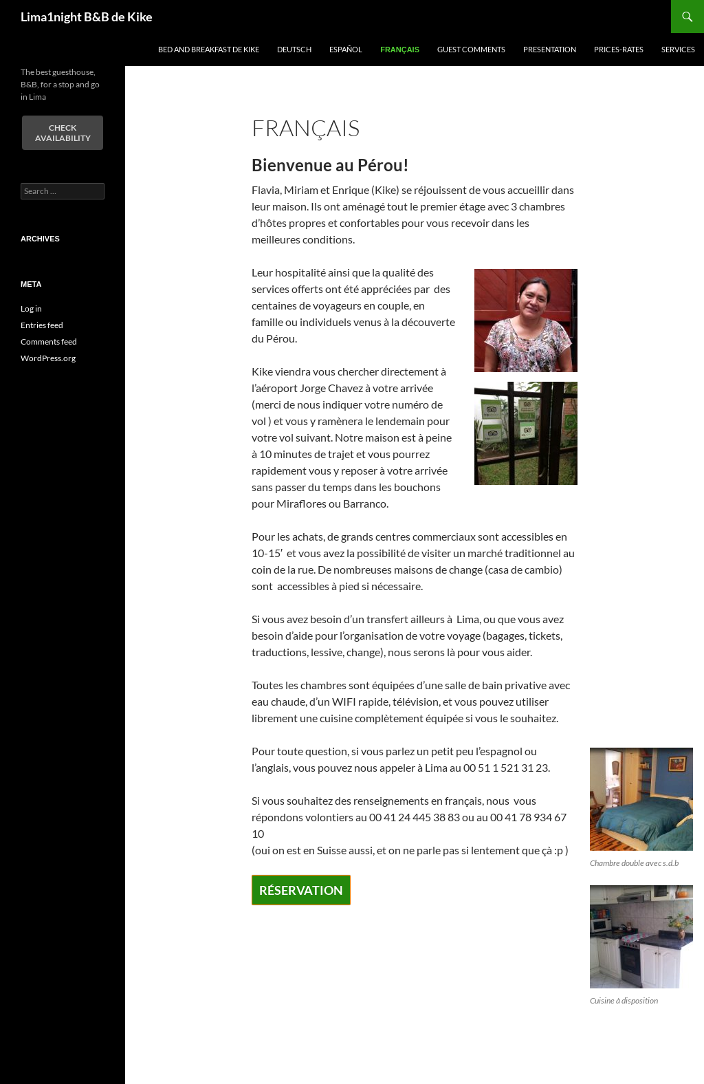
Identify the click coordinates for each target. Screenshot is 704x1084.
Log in (31, 308)
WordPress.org (48, 358)
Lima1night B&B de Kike (87, 16)
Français (399, 49)
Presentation (549, 49)
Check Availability (63, 132)
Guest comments (471, 49)
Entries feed (42, 325)
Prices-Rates (619, 49)
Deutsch (294, 49)
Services (678, 49)
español (345, 49)
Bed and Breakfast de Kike (208, 49)
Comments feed (49, 341)
